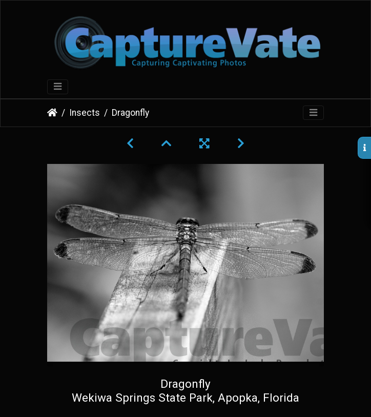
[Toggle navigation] (57, 86)
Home (52, 112)
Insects (84, 113)
